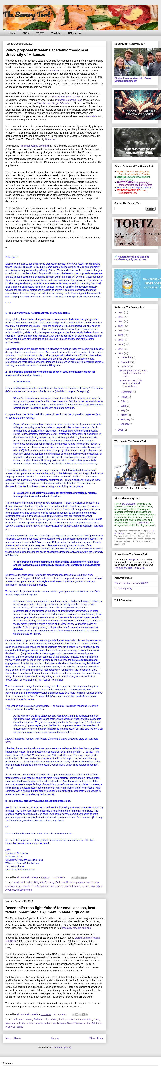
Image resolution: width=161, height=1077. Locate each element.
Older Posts (96, 1038)
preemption (28, 1023)
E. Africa (146, 174)
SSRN (26, 33)
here (61, 211)
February (126, 419)
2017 (121, 353)
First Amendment (40, 886)
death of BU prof (143, 185)
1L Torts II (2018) (123, 588)
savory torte (143, 522)
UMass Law (74, 33)
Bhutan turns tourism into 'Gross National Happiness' (132, 79)
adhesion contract (23, 1019)
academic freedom (23, 882)
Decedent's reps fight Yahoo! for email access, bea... (131, 383)
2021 (121, 335)
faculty (26, 886)
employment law (13, 886)
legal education (72, 886)
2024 (121, 321)
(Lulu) (130, 179)
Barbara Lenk (40, 1019)
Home (12, 33)
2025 (121, 317)
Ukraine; (139, 171)
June (123, 405)
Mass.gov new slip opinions (76, 928)
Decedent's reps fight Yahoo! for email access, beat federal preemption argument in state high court (50, 910)
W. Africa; (136, 174)
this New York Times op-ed (65, 96)
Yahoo (20, 1026)
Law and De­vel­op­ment (138, 177)
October (125, 366)
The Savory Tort (26, 14)
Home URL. (129, 567)
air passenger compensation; (133, 183)
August (125, 396)
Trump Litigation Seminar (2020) (131, 583)
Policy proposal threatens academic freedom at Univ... (133, 373)
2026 (121, 312)
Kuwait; (131, 171)
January (125, 424)
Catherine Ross (64, 882)
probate (48, 1023)
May (123, 410)
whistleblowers (24, 889)
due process (92, 882)
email (96, 1019)
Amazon (50, 139)
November (126, 362)
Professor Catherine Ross (68, 100)
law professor (128, 503)
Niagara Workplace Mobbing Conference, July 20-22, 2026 (131, 258)
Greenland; (124, 174)
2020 (121, 339)
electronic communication (79, 1019)
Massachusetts (13, 1023)
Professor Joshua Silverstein (34, 145)
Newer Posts (13, 1038)
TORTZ (40, 33)
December (126, 357)
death (61, 1019)
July (123, 401)
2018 (121, 349)
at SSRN (54, 70)
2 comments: (59, 877)
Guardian (92, 116)
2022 (121, 330)
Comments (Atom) (61, 1047)
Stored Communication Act (81, 1023)
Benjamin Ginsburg (44, 882)
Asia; (147, 171)
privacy (39, 1023)
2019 (121, 344)
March (124, 415)
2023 (121, 326)
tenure (85, 886)
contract (53, 1019)
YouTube (56, 33)
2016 (121, 429)
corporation (79, 882)
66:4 (53, 103)
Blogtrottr (134, 559)
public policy (59, 1023)
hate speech (56, 886)
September (127, 392)
